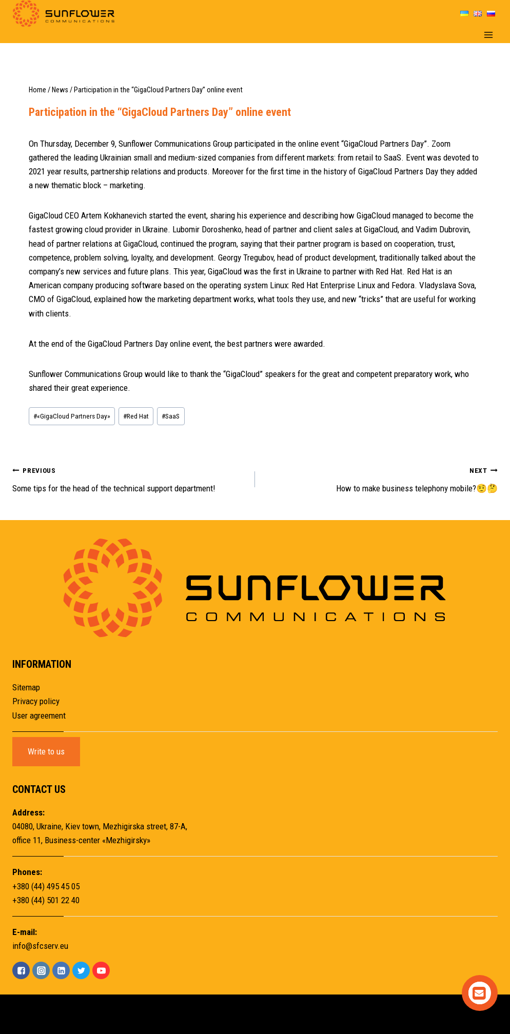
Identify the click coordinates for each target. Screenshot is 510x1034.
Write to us (46, 751)
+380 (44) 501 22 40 (46, 900)
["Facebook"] (21, 970)
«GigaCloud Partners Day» (71, 416)
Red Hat (136, 416)
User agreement (39, 715)
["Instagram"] (41, 970)
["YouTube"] (101, 970)
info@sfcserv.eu (40, 946)
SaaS (171, 416)
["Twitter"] (81, 970)
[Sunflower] (63, 13)
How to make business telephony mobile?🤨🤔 (381, 478)
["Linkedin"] (61, 970)
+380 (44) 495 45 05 (46, 886)
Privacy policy (36, 701)
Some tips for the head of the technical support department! (129, 478)
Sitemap (26, 687)
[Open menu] (488, 35)
